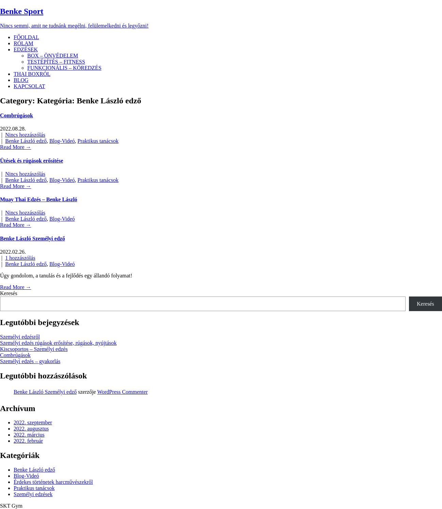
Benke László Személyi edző (32, 238)
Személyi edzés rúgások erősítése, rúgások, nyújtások (58, 343)
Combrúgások (16, 115)
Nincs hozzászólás (25, 135)
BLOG (21, 80)
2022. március (29, 435)
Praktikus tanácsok (98, 141)
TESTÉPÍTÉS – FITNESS (56, 62)
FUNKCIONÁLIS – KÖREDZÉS (64, 68)
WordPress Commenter (122, 392)
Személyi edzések (33, 494)
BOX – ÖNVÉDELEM (52, 55)
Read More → (15, 147)
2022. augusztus (31, 428)
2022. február (28, 441)
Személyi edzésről (20, 337)
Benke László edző (26, 141)
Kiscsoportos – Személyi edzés (34, 349)
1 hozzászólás (20, 258)
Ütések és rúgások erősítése (31, 161)
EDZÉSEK (26, 49)
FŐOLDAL (26, 37)
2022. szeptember (33, 422)
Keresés (8, 293)
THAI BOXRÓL (32, 74)
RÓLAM (23, 43)
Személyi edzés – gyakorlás (30, 361)
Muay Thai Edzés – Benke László (38, 199)
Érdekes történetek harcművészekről (53, 482)
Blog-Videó (62, 141)
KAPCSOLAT (29, 86)
